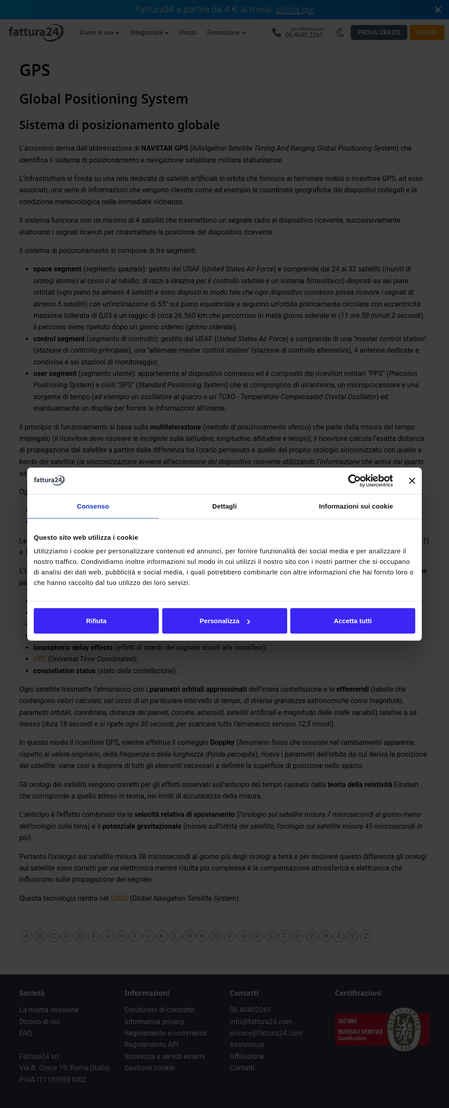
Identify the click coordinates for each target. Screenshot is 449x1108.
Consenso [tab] (93, 505)
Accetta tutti (353, 620)
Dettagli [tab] (224, 505)
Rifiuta (96, 620)
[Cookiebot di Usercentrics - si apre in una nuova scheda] (354, 480)
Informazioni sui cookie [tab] (356, 505)
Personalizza (225, 620)
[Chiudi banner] (412, 480)
